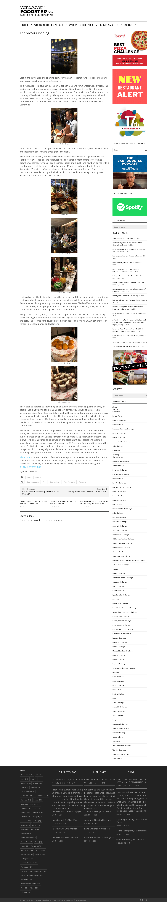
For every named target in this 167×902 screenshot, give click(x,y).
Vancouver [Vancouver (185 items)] (26, 867)
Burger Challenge (118, 437)
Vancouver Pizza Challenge (122, 238)
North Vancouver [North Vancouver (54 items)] (28, 838)
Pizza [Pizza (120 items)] (24, 846)
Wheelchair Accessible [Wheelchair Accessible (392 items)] (30, 884)
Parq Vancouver (69, 482)
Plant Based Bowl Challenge (122, 509)
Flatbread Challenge (119, 470)
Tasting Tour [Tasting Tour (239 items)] (27, 859)
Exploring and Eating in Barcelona (124, 256)
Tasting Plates (117, 741)
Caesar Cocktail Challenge (121, 442)
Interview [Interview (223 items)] (26, 821)
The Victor (25, 457)
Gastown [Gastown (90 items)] (25, 817)
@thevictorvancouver (30, 466)
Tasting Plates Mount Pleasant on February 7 (87, 491)
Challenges (116, 455)
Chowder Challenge (119, 552)
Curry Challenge (118, 586)
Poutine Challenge (118, 694)
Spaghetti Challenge (119, 526)
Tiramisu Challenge (119, 750)
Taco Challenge (117, 737)
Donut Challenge (118, 591)
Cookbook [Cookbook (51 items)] (43, 796)
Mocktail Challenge (119, 655)
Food (44, 482)
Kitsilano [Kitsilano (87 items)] (25, 825)
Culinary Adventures (109, 24)
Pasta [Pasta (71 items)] (38, 842)
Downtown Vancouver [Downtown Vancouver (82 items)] (30, 804)
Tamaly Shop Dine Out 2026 (122, 346)
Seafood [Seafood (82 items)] (40, 850)
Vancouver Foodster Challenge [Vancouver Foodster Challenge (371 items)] (33, 871)
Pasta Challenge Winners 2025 (97, 828)
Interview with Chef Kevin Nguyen (66, 811)
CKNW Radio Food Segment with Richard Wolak (128, 560)
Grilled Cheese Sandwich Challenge (125, 612)
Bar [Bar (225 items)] (39, 775)
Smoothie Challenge (119, 522)
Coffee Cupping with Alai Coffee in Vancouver (128, 282)
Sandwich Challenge (119, 707)
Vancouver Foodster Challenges (48, 24)
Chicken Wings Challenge (121, 547)
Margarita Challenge (119, 642)
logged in (37, 520)
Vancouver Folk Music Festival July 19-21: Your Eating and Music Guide (94, 502)
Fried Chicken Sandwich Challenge (124, 608)
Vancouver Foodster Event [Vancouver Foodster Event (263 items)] (32, 875)
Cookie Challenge (118, 573)
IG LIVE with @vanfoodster (121, 634)
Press (114, 698)
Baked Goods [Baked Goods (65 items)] (27, 775)
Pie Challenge (117, 504)
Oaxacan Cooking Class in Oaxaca (130, 839)
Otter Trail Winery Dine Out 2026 (123, 342)
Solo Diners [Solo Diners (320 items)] (26, 854)
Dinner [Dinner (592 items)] (38, 800)
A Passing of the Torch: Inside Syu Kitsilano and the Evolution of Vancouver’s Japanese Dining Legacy (129, 322)
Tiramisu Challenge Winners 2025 (99, 811)
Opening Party (55, 482)
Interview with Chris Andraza (64, 828)
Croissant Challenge (119, 582)
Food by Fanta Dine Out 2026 (122, 296)
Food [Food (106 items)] (36, 808)
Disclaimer (116, 412)
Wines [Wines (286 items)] (34, 888)
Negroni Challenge (118, 664)
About (114, 407)
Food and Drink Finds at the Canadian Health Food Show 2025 (34, 502)
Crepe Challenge (118, 466)
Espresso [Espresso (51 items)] (25, 808)
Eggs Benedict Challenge (121, 595)
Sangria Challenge (118, 711)
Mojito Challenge (118, 659)
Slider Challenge (118, 715)
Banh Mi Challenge (119, 420)
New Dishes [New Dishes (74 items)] (26, 833)
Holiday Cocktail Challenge (121, 621)
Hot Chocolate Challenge (121, 625)
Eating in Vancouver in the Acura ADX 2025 (127, 276)
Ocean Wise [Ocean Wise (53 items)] (26, 842)
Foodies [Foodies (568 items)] (25, 812)
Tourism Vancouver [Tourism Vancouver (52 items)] (29, 863)
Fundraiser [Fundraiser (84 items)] (38, 812)
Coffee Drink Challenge (120, 565)
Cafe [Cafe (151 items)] (24, 787)
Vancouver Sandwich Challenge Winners (101, 837)
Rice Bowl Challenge (119, 517)
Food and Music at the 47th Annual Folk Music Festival (63, 502)
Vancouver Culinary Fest (121, 754)
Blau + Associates (33, 482)
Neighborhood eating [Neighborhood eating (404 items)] (30, 829)
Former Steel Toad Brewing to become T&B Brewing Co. (40, 492)
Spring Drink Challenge (120, 724)
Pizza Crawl (116, 690)
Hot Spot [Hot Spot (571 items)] (37, 817)
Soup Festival (117, 720)
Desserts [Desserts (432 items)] (26, 800)
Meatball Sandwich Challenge (122, 651)
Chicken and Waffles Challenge (123, 539)
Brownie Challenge (119, 433)
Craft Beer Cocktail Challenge (122, 578)
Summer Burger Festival (120, 728)
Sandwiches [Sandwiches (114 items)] (27, 850)
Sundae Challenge (118, 733)
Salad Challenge (118, 703)
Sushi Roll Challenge (119, 530)
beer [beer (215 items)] (24, 779)
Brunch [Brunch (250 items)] (37, 783)
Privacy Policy (117, 416)
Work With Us (117, 759)
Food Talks (116, 599)
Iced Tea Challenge (119, 483)
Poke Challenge (118, 513)
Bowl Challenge (117, 425)
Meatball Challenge (119, 491)
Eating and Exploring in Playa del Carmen (126, 300)
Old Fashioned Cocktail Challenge (124, 668)
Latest (25, 24)
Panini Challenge (118, 677)
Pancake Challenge (119, 500)
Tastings (128, 24)
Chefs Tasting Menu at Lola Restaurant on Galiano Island (133, 781)
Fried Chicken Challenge (120, 474)
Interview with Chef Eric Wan (64, 820)
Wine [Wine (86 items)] (24, 888)
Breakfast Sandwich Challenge (123, 429)
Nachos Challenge (118, 496)
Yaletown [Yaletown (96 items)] (25, 892)
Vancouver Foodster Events (81, 24)
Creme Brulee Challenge (121, 461)
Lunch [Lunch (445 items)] (36, 825)
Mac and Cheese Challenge (122, 487)
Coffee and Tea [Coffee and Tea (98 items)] (27, 791)
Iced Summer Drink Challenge (122, 629)
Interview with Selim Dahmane (65, 837)
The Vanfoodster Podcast (121, 746)
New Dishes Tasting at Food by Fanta (125, 335)
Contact (115, 569)
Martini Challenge (118, 647)
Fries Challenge (117, 479)
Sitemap (115, 409)
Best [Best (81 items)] (33, 779)
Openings (38, 477)
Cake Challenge (118, 446)
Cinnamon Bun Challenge (121, 556)
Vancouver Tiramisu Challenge (97, 820)
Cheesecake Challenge (120, 535)
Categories (116, 450)
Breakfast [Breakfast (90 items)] (26, 783)
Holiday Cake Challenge (120, 616)
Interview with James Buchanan (123, 262)
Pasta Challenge (118, 681)
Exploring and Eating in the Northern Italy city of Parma (137, 820)
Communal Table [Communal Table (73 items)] (28, 796)
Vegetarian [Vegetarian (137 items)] (26, 879)
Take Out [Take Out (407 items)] (40, 854)
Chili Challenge (117, 457)
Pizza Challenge (118, 685)
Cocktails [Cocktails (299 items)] (35, 787)
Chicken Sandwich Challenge (122, 543)
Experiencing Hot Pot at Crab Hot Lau (125, 313)
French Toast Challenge (120, 603)
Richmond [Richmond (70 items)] (36, 846)
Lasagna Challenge (119, 638)
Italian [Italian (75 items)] (37, 821)
